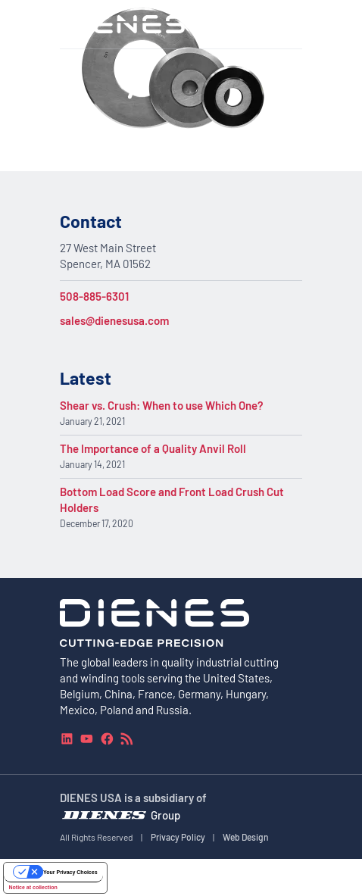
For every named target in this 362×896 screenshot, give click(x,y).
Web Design (246, 836)
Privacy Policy (178, 836)
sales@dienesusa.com (114, 320)
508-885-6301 (94, 296)
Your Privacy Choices (70, 872)
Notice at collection (33, 887)
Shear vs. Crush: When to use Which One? (162, 405)
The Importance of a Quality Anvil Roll (153, 448)
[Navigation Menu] (294, 24)
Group (165, 814)
